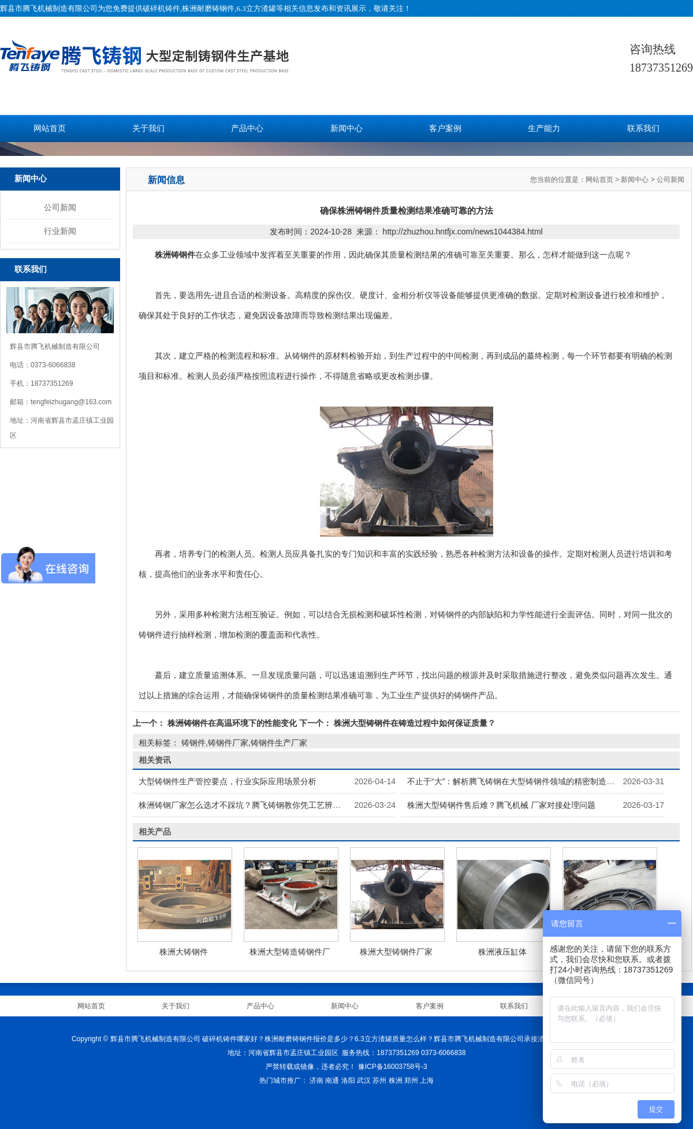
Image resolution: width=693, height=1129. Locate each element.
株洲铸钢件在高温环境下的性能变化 (232, 723)
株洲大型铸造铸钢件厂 (289, 951)
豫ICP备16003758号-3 (392, 1067)
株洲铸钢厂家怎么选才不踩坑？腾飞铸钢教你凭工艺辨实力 (244, 805)
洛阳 (348, 1080)
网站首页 (49, 128)
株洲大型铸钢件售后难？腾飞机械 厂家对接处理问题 (501, 805)
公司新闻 (60, 207)
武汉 (364, 1080)
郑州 (411, 1080)
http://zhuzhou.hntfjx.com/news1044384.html (463, 231)
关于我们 (148, 128)
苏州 (379, 1080)
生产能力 (544, 128)
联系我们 (643, 128)
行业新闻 (60, 231)
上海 (427, 1080)
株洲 (396, 1080)
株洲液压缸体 (502, 951)
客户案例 (445, 128)
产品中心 (247, 128)
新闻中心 (346, 128)
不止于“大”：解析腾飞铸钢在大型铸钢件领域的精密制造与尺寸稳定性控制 (539, 781)
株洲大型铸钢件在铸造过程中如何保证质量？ (413, 723)
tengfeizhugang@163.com (71, 402)
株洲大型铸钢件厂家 (396, 951)
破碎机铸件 (161, 8)
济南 (316, 1080)
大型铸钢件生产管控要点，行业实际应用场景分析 (227, 781)
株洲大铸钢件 (183, 951)
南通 (332, 1080)
